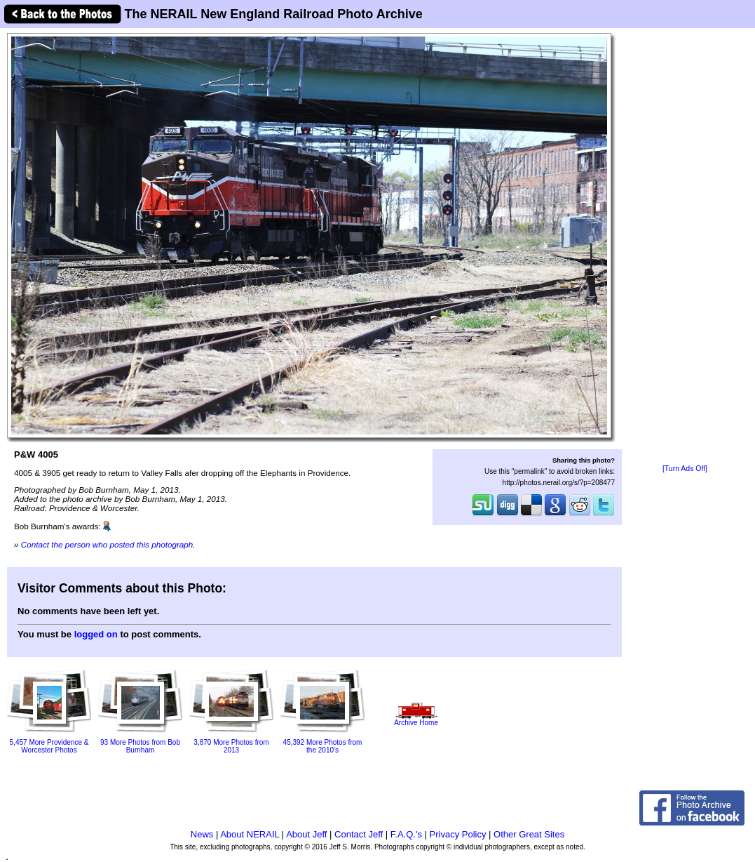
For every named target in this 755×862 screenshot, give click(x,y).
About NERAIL (249, 834)
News (202, 834)
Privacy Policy (458, 834)
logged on (96, 634)
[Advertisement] (685, 247)
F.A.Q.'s (406, 834)
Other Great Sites (529, 834)
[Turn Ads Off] (684, 468)
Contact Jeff (358, 834)
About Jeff (306, 834)
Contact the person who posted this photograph (107, 544)
